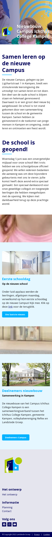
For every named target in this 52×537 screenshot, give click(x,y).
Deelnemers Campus (15, 437)
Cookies (46, 534)
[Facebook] (4, 524)
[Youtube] (15, 524)
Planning (7, 507)
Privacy (37, 534)
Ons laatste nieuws (15, 314)
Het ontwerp (9, 494)
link (10, 306)
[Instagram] (9, 524)
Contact (7, 511)
